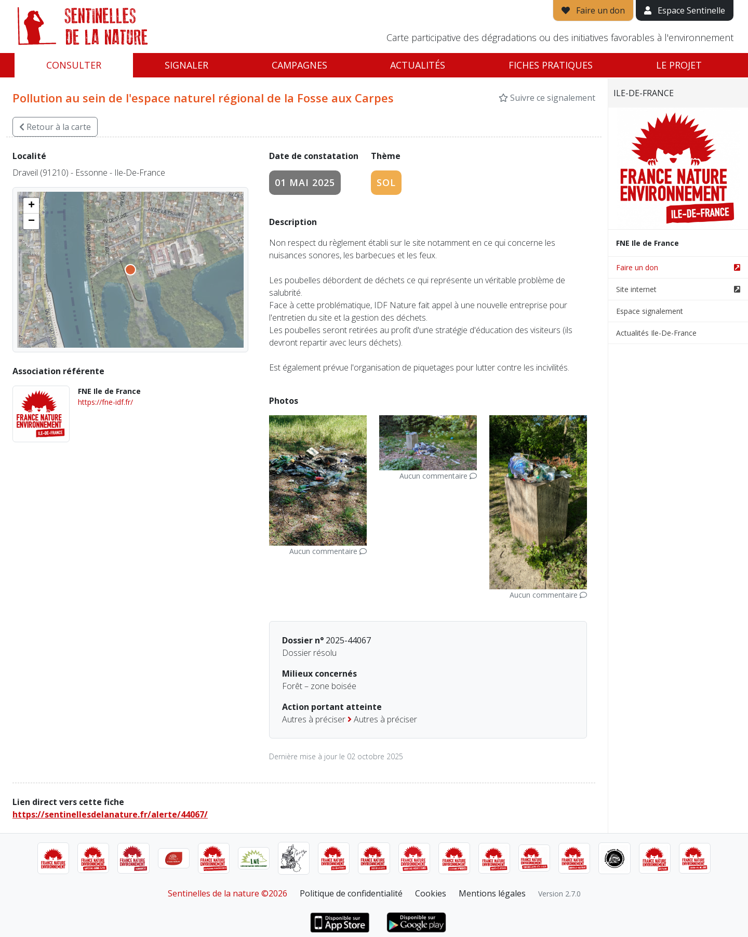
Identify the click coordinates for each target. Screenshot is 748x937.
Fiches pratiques (551, 65)
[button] (31, 206)
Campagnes (299, 65)
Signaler (186, 65)
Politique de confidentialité (351, 893)
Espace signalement (649, 311)
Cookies (430, 893)
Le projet (679, 65)
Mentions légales (492, 893)
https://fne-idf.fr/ (105, 402)
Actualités (417, 65)
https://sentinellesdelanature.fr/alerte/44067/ (110, 814)
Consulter (73, 65)
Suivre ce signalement (547, 97)
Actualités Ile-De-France (656, 333)
